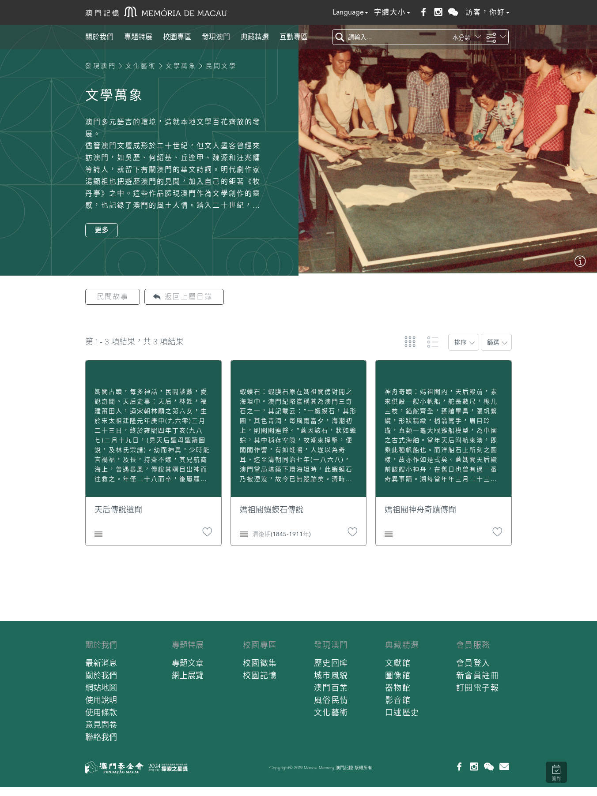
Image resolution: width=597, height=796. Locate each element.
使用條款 (101, 712)
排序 (460, 342)
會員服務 (473, 645)
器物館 (398, 687)
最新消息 (101, 663)
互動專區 (294, 37)
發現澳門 (216, 37)
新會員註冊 (477, 675)
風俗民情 (331, 700)
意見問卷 (101, 724)
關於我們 (99, 37)
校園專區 (177, 37)
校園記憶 (260, 675)
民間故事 (112, 296)
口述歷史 (402, 712)
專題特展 (138, 37)
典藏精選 (255, 37)
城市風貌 (331, 675)
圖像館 (398, 675)
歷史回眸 (331, 663)
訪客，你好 (487, 12)
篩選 (493, 342)
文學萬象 (181, 66)
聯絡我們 (101, 737)
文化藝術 (140, 66)
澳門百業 (331, 687)
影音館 (398, 700)
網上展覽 (188, 675)
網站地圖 (101, 687)
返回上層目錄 (188, 296)
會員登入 (473, 663)
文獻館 (398, 663)
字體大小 (392, 12)
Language (350, 12)
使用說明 (101, 700)
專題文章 (188, 663)
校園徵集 (260, 663)
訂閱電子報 (477, 687)
